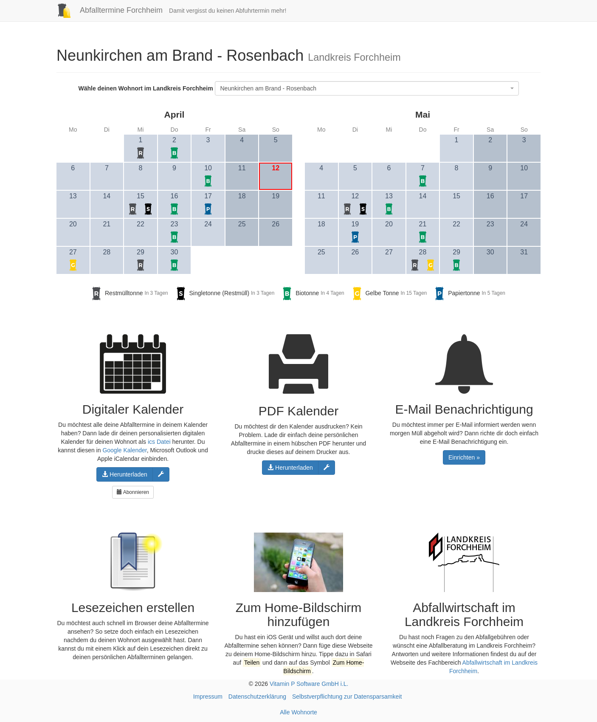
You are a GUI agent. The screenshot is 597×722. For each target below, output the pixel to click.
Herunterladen (124, 474)
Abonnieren (133, 492)
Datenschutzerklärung (257, 696)
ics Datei (159, 441)
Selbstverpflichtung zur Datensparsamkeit (347, 696)
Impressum (207, 696)
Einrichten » (464, 457)
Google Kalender (124, 450)
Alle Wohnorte (298, 712)
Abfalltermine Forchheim (106, 10)
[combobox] (367, 88)
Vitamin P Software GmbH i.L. (309, 683)
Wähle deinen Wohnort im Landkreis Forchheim (145, 88)
